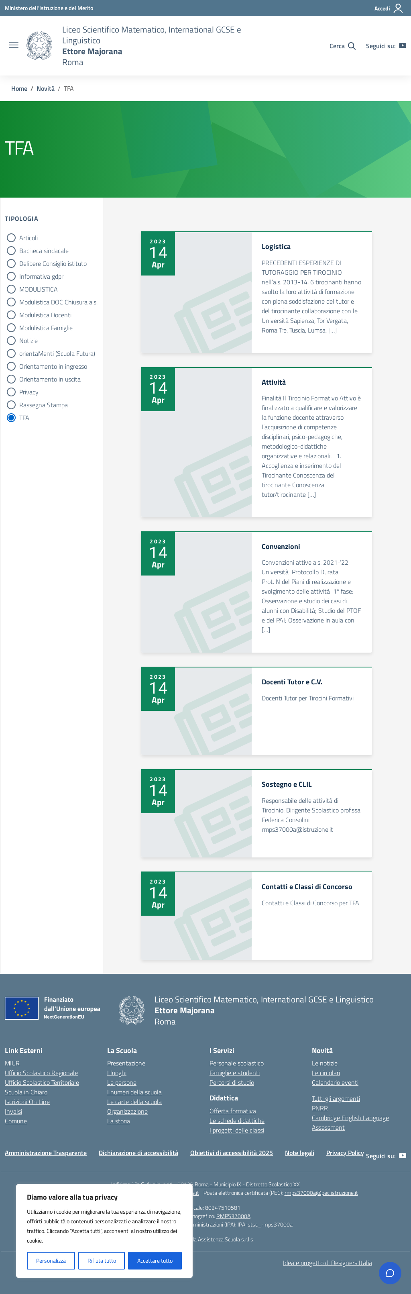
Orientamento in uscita (50, 379)
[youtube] (402, 45)
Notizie (28, 340)
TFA (24, 417)
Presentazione (126, 1063)
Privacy (29, 392)
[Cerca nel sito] (342, 46)
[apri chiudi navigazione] (13, 46)
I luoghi (116, 1073)
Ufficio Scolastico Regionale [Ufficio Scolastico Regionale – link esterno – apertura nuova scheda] (41, 1073)
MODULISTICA (38, 289)
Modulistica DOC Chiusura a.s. (58, 302)
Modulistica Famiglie (46, 328)
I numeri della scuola (134, 1092)
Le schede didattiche (237, 1120)
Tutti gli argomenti (336, 1098)
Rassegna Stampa (43, 405)
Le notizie (325, 1063)
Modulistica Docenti (45, 315)
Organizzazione (127, 1111)
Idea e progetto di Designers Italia (327, 1262)
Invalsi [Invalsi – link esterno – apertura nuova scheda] (13, 1111)
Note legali (299, 1152)
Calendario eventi (335, 1082)
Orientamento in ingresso (53, 366)
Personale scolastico (237, 1063)
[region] (104, 1231)
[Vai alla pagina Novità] (46, 88)
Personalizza (51, 1260)
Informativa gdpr (41, 276)
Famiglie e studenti (235, 1073)
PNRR (320, 1108)
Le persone (121, 1082)
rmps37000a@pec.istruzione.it (321, 1192)
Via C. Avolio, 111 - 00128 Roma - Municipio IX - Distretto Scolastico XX (216, 1184)
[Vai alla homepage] (39, 45)
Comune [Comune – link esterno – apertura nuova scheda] (16, 1121)
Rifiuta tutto (101, 1260)
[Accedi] (389, 8)
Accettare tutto (155, 1260)
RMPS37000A (233, 1216)
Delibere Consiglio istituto (53, 263)
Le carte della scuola (134, 1101)
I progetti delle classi (237, 1130)
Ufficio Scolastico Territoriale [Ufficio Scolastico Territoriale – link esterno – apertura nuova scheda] (42, 1082)
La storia (118, 1121)
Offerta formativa (233, 1111)
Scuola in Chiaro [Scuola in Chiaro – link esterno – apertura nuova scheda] (26, 1092)
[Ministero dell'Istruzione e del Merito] (49, 8)
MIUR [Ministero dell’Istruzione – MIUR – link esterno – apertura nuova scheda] (12, 1063)
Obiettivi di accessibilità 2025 (231, 1152)
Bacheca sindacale (44, 250)
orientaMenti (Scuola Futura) (57, 353)
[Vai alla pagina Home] (19, 88)
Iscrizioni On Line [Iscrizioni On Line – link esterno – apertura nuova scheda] (27, 1101)
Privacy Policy (345, 1152)
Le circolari (326, 1073)
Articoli (28, 238)
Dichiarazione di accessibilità (138, 1152)
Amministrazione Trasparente (46, 1152)
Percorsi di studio (232, 1082)
